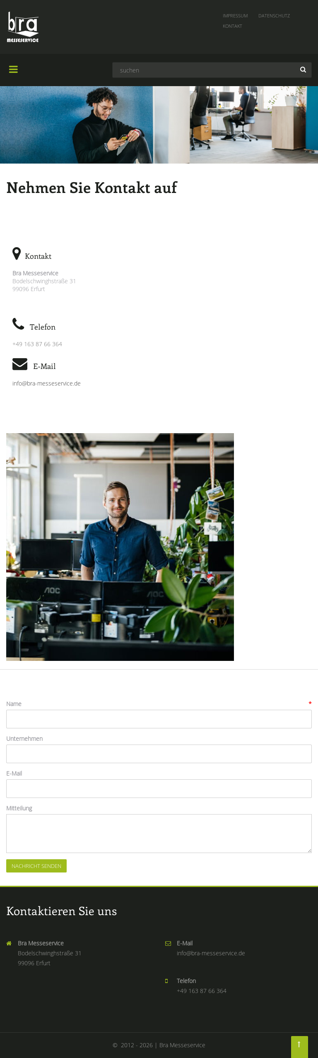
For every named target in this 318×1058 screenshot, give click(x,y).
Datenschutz (274, 15)
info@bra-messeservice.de (46, 383)
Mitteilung (19, 808)
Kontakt (232, 26)
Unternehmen (24, 738)
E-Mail (14, 773)
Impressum (235, 15)
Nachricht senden (36, 866)
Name (14, 704)
